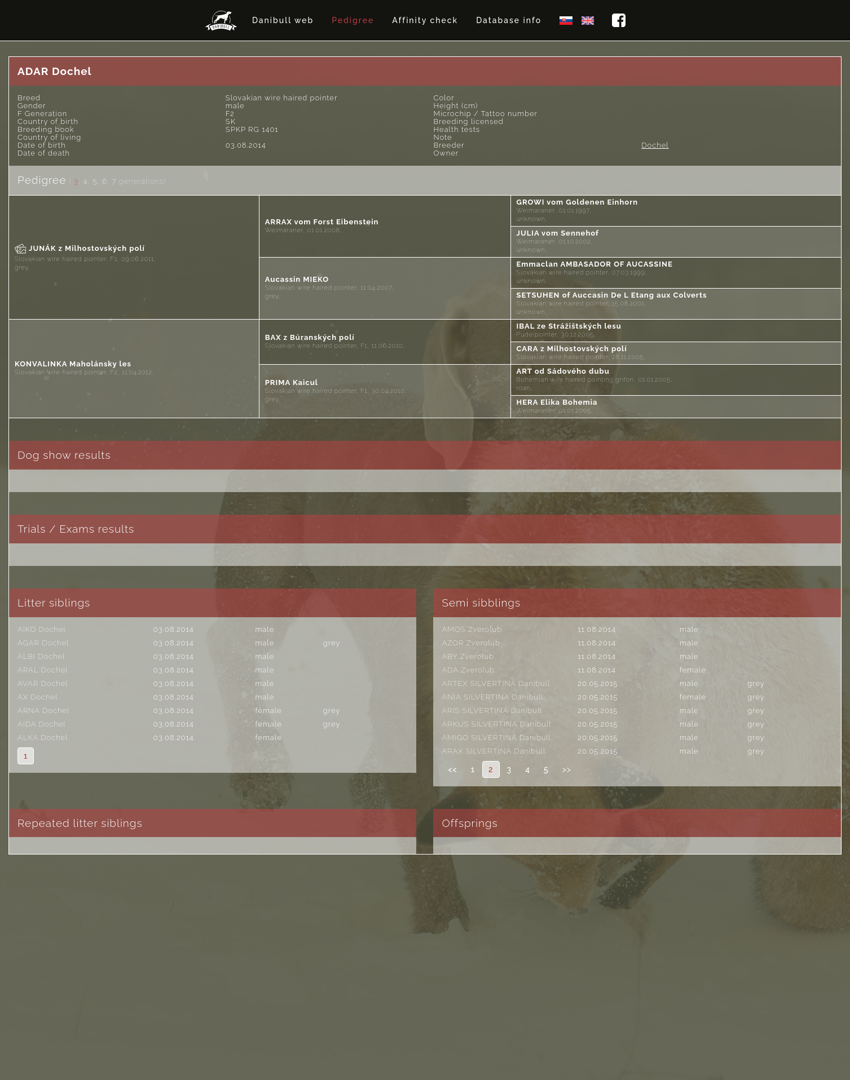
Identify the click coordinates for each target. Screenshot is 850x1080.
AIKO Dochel (41, 629)
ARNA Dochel (43, 710)
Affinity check (425, 20)
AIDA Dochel (41, 724)
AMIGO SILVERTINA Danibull (496, 737)
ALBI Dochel (41, 656)
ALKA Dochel (42, 737)
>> (566, 769)
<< (452, 769)
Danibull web (283, 20)
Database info (508, 20)
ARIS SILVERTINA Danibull (492, 710)
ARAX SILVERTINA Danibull (493, 751)
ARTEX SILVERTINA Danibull (496, 683)
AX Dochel (37, 697)
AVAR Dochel (42, 683)
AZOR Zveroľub (471, 643)
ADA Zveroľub (468, 670)
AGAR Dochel (43, 643)
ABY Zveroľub (468, 656)
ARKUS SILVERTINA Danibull (496, 724)
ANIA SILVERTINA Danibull (492, 697)
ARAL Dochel (42, 670)
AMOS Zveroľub (472, 629)
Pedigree (353, 20)
